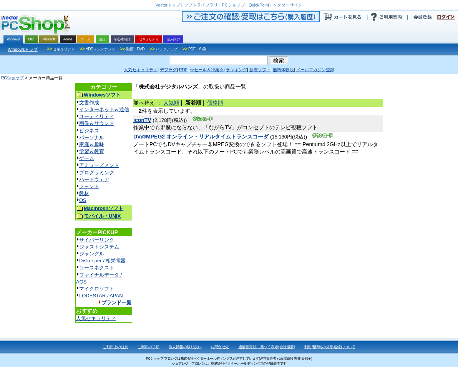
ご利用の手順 (148, 347)
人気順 (171, 103)
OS (82, 200)
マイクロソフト (96, 289)
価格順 (215, 103)
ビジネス (89, 130)
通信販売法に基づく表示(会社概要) (266, 347)
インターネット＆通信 (104, 109)
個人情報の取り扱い (185, 347)
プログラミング (96, 172)
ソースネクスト (96, 267)
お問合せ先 (220, 347)
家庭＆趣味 (91, 144)
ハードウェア (94, 179)
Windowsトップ (23, 49)
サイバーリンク (96, 240)
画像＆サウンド (96, 123)
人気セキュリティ (96, 318)
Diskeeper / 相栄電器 (102, 261)
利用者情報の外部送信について (329, 347)
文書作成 (89, 102)
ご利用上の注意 (115, 347)
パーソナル (91, 137)
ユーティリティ (96, 116)
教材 (84, 193)
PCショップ (12, 77)
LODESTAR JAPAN (101, 296)
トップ (168, 5)
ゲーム (86, 158)
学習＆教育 (91, 151)
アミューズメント (99, 165)
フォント (89, 186)
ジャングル (91, 254)
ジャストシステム (99, 247)
